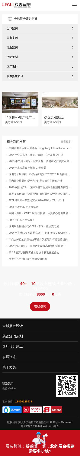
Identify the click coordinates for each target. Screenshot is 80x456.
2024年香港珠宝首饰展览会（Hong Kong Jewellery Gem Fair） (40, 232)
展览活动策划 (12, 336)
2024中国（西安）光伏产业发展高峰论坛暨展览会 (37, 245)
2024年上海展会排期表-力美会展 (27, 167)
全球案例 (12, 28)
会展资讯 (9, 357)
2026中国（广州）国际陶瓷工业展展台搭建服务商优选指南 (40, 187)
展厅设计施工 (12, 346)
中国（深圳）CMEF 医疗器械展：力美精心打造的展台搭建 (40, 213)
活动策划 (12, 56)
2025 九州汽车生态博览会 (23, 206)
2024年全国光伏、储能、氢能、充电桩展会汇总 (36, 154)
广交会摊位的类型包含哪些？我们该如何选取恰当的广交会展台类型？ (40, 239)
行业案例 (12, 47)
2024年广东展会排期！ (22, 219)
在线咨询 (40, 306)
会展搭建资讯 (15, 76)
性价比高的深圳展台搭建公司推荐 (28, 258)
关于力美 (9, 367)
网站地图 (54, 426)
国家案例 (12, 37)
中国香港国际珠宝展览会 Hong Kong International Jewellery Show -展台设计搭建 (40, 148)
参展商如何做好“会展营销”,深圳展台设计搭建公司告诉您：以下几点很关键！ (40, 193)
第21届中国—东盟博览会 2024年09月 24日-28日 (36, 200)
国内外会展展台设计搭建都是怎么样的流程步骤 (36, 180)
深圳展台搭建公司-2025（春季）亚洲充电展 (34, 226)
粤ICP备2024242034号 (34, 426)
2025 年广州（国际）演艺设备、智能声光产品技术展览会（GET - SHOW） (40, 161)
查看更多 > (67, 141)
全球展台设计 (12, 326)
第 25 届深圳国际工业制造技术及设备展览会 (34, 252)
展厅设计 (12, 66)
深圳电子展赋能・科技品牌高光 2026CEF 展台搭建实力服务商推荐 (40, 174)
